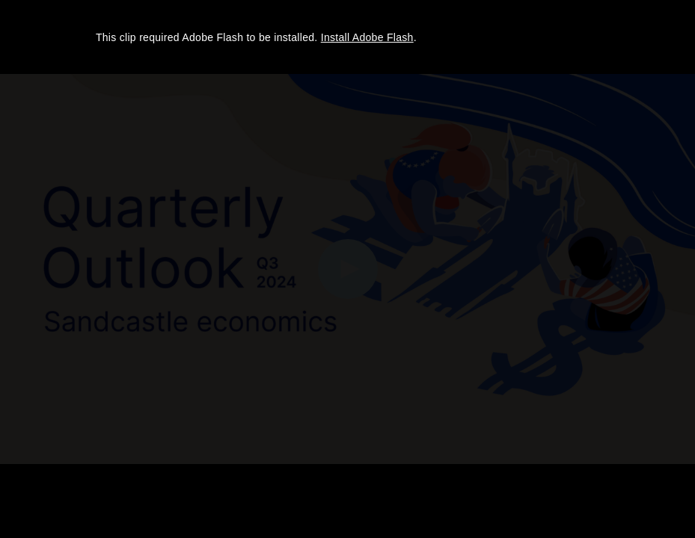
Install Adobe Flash (367, 37)
